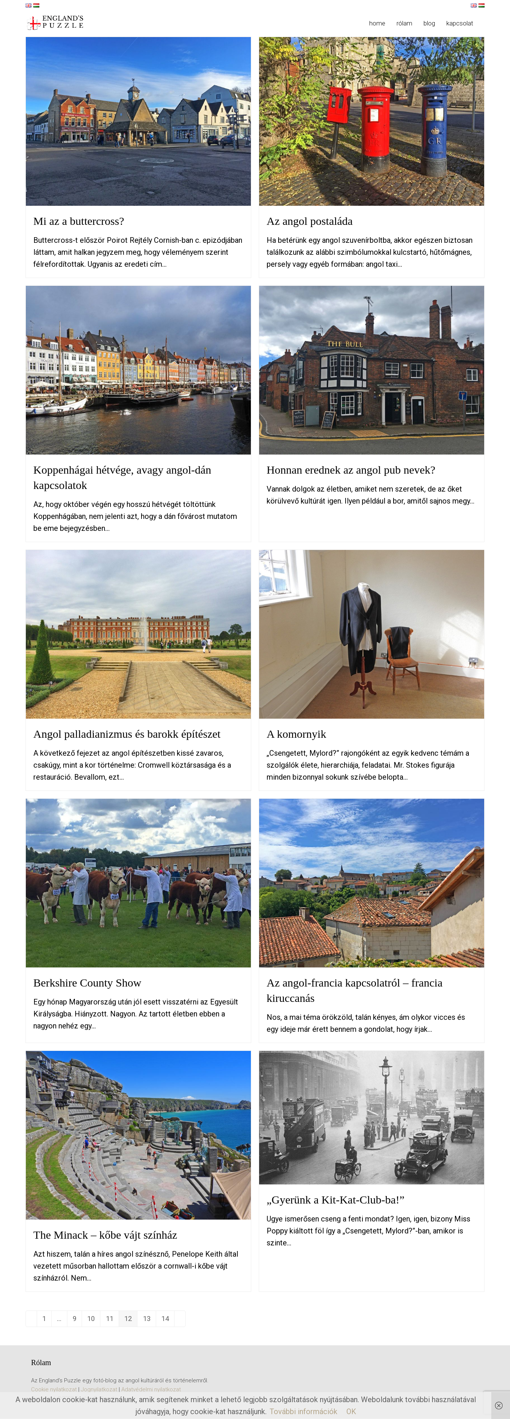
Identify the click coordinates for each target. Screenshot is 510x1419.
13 (159, 1321)
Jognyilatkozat (99, 1390)
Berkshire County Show (87, 982)
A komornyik (296, 734)
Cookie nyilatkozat (54, 1390)
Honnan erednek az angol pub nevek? (351, 470)
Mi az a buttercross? (78, 221)
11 (119, 1321)
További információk (303, 1411)
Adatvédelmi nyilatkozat (151, 1390)
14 (179, 1321)
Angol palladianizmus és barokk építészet (127, 734)
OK (351, 1411)
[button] (484, 23)
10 (99, 1321)
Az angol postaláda (310, 221)
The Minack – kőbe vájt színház (105, 1235)
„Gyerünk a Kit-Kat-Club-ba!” (335, 1199)
